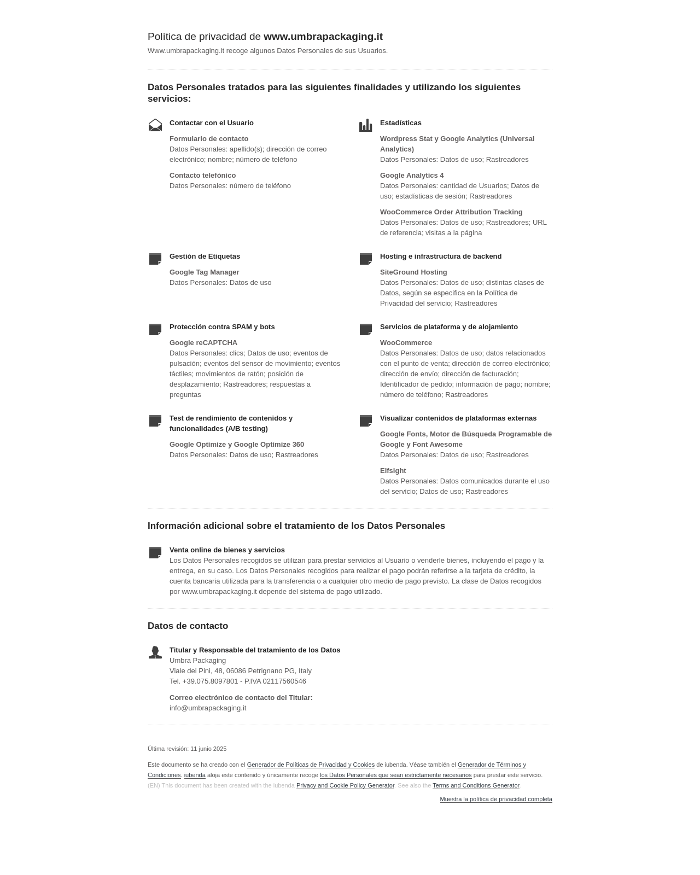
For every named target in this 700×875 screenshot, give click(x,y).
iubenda (195, 775)
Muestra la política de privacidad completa (496, 799)
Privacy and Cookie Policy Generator (345, 785)
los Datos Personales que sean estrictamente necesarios (396, 775)
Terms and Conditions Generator (476, 785)
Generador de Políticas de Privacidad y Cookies (311, 764)
